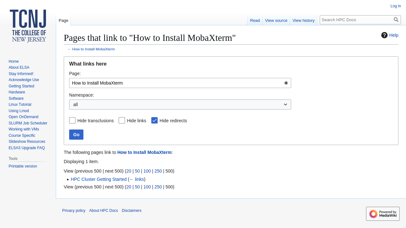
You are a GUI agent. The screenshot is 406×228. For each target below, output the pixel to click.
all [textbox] (75, 104)
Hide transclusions (95, 120)
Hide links (136, 120)
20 (128, 171)
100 (147, 171)
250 (158, 171)
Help (389, 35)
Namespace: (81, 95)
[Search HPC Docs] (360, 19)
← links (136, 179)
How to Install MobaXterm (93, 49)
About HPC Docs (103, 210)
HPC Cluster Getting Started (99, 179)
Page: (75, 73)
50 (137, 171)
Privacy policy (73, 210)
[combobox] (180, 83)
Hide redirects (173, 120)
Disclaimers (131, 210)
